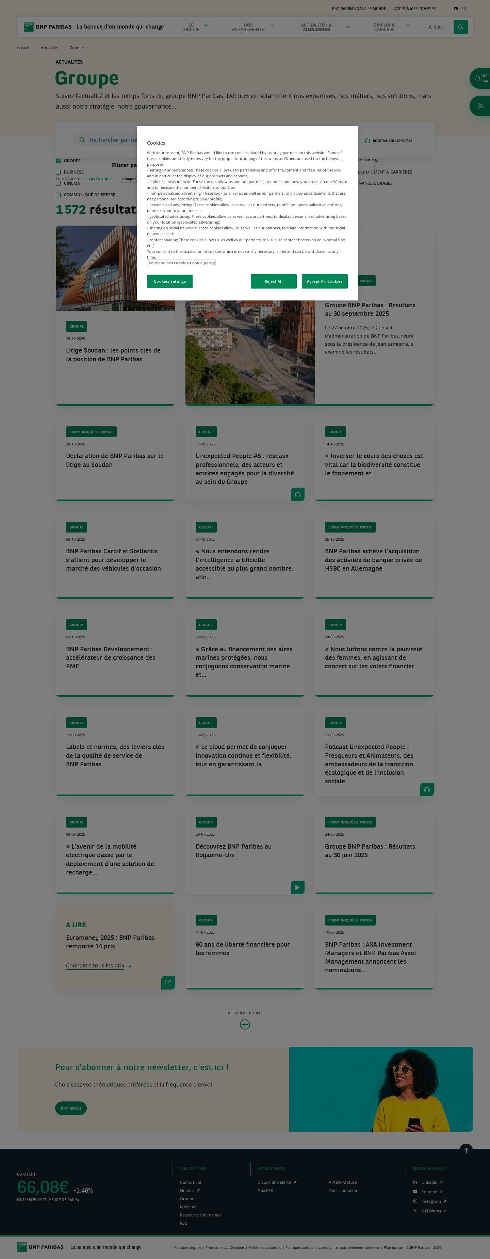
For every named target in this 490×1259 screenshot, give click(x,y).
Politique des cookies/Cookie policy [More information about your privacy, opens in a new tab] (182, 262)
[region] (247, 213)
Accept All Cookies (324, 281)
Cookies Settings (170, 281)
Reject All (274, 281)
